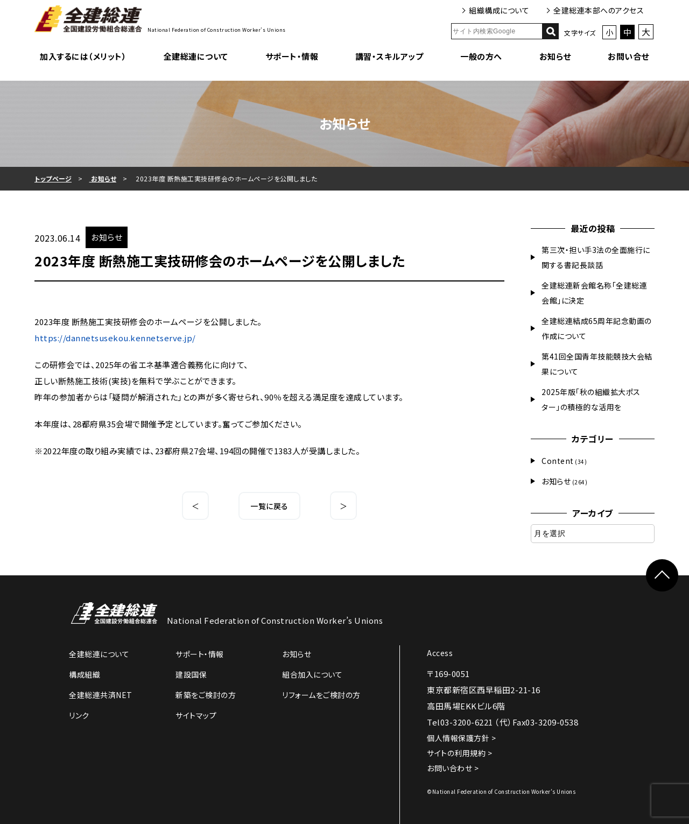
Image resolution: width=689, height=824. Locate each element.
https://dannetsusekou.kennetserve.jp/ (115, 337)
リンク (79, 715)
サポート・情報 (292, 56)
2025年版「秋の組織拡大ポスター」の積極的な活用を (591, 399)
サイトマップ (195, 715)
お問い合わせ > (453, 768)
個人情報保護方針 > (461, 738)
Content (558, 460)
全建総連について (196, 56)
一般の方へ (481, 56)
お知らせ (555, 56)
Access (440, 652)
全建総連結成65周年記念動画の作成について (597, 328)
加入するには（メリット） (83, 56)
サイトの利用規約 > (459, 753)
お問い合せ (628, 56)
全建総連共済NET (100, 694)
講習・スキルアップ (389, 56)
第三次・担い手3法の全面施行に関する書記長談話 (596, 257)
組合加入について (312, 674)
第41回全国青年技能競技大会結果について (597, 364)
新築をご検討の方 (205, 694)
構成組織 (84, 674)
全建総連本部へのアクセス (598, 10)
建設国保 (191, 674)
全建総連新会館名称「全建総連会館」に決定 (594, 293)
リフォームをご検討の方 (321, 694)
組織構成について (499, 10)
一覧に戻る (269, 506)
